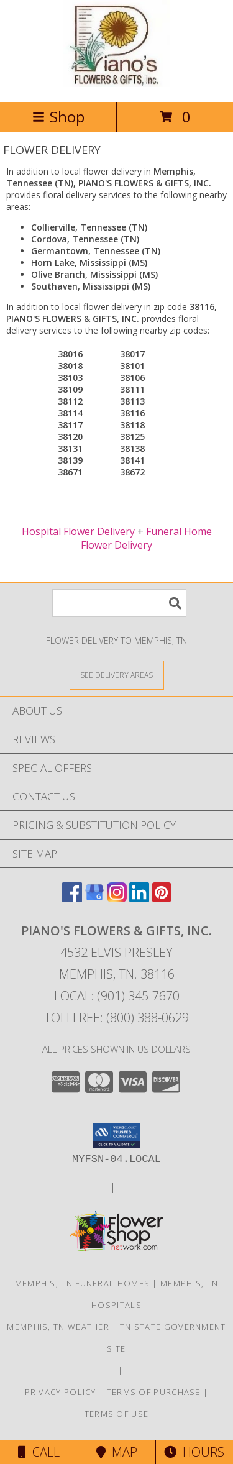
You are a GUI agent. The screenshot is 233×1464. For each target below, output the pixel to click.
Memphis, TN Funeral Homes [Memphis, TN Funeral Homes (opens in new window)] (82, 1283)
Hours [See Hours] (194, 1451)
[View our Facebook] (72, 898)
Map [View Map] (116, 1451)
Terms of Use (117, 1413)
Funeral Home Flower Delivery (146, 538)
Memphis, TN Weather (58, 1326)
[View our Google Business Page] (94, 898)
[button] (116, 1135)
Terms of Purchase (154, 1392)
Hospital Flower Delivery (78, 531)
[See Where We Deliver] (117, 674)
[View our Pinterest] (161, 898)
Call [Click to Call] (39, 1451)
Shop (58, 116)
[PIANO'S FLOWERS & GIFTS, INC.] (116, 83)
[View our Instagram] (117, 898)
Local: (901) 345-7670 (117, 995)
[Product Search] (119, 603)
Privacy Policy (60, 1392)
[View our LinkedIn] (139, 898)
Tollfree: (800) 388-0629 (116, 1017)
